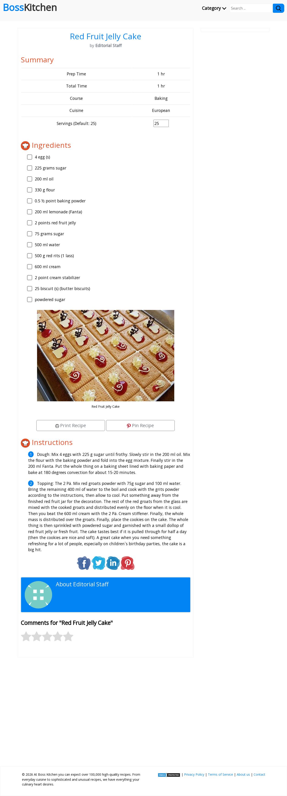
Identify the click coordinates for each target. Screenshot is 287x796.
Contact (259, 774)
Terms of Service (220, 774)
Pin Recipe (140, 425)
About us (243, 774)
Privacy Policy (194, 774)
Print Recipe (70, 425)
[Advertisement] (105, 710)
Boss (30, 7)
